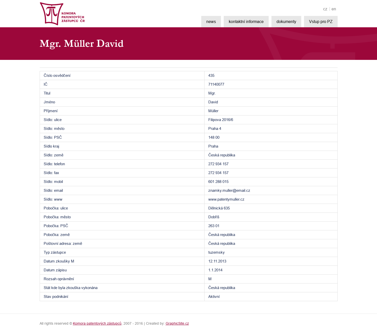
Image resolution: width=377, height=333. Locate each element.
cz (325, 9)
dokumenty (286, 21)
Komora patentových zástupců (97, 323)
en (334, 9)
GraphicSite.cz (177, 323)
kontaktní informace (246, 21)
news (211, 21)
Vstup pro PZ (321, 21)
